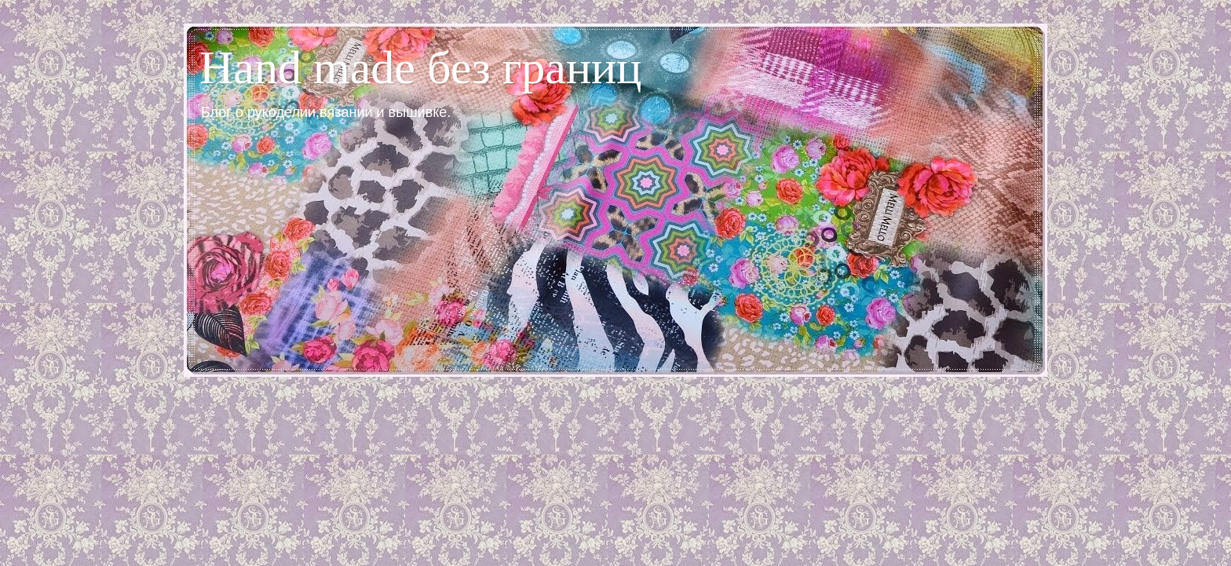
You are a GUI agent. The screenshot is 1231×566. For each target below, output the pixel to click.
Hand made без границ (420, 67)
